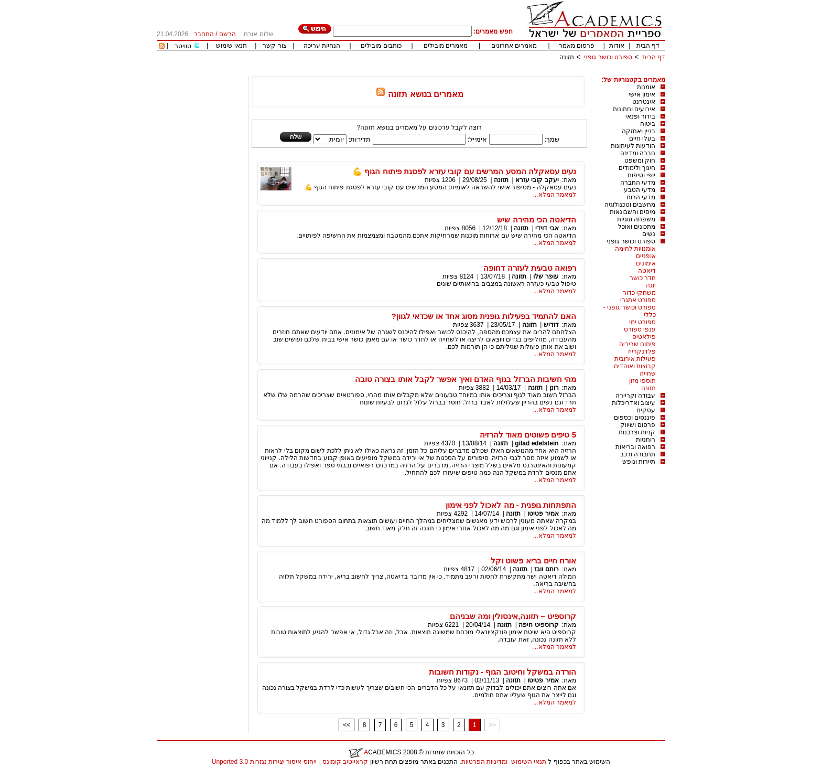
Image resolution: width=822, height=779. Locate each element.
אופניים (646, 256)
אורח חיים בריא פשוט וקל (533, 560)
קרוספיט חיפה (538, 624)
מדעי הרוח (640, 197)
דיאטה (647, 270)
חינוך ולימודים (637, 168)
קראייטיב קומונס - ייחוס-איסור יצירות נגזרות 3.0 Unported (290, 761)
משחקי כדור (639, 292)
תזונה (566, 57)
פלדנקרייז (642, 351)
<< (346, 725)
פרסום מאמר (576, 45)
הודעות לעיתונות (633, 146)
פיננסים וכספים (634, 417)
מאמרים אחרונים (514, 45)
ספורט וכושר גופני (607, 57)
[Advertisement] (474, 72)
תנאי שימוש (231, 45)
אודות (616, 45)
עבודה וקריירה (635, 395)
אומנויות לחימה (635, 248)
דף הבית (647, 45)
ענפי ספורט (640, 329)
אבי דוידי (546, 228)
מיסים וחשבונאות (632, 212)
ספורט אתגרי (638, 300)
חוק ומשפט (639, 160)
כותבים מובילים (381, 45)
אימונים (646, 263)
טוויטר (183, 46)
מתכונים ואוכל (636, 226)
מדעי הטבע (639, 190)
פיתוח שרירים (637, 344)
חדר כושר (643, 278)
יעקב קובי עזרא (537, 180)
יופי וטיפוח (641, 175)
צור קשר (274, 45)
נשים (648, 234)
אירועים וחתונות (634, 109)
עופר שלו (545, 276)
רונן (554, 387)
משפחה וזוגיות (636, 219)
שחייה (648, 373)
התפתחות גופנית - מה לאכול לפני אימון (511, 504)
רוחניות (645, 439)
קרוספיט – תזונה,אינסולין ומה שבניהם (513, 616)
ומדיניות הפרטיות (484, 761)
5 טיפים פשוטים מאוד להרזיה (528, 434)
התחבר (204, 34)
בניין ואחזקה (638, 131)
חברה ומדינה (637, 153)
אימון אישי (642, 94)
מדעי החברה (637, 182)
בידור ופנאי (640, 116)
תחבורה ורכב (637, 454)
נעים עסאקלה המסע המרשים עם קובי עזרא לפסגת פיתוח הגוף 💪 (464, 171)
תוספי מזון (642, 381)
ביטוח (647, 123)
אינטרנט (643, 101)
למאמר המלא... (554, 194)
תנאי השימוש (528, 761)
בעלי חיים (642, 138)
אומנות (646, 87)
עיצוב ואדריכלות (633, 403)
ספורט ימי (642, 322)
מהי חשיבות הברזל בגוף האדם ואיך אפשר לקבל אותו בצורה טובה (465, 379)
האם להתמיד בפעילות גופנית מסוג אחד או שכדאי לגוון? (483, 316)
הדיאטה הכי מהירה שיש (536, 219)
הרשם (227, 34)
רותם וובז (546, 569)
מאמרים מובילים (446, 45)
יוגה (651, 285)
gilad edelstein (536, 443)
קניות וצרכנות (637, 432)
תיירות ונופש (638, 461)
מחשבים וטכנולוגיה (629, 204)
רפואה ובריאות (635, 447)
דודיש (551, 324)
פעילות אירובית (635, 358)
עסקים (645, 410)
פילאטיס (644, 336)
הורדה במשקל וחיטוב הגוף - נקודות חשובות (502, 671)
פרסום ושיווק (637, 425)
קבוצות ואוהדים (635, 366)
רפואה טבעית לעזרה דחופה (529, 267)
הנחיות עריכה (322, 45)
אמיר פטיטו (542, 513)
